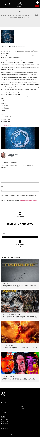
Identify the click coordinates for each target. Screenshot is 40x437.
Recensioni (13, 21)
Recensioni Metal (19, 21)
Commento (3, 167)
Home (8, 21)
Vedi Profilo (11, 156)
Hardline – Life (5, 283)
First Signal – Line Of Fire (8, 345)
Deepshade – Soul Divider (8, 376)
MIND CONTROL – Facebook (6, 125)
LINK (20, 246)
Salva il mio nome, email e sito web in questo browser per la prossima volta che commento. (20, 195)
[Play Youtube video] (20, 138)
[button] (5, 4)
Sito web (2, 190)
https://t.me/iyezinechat (20, 218)
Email (2, 186)
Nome (2, 181)
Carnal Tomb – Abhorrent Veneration (11, 314)
